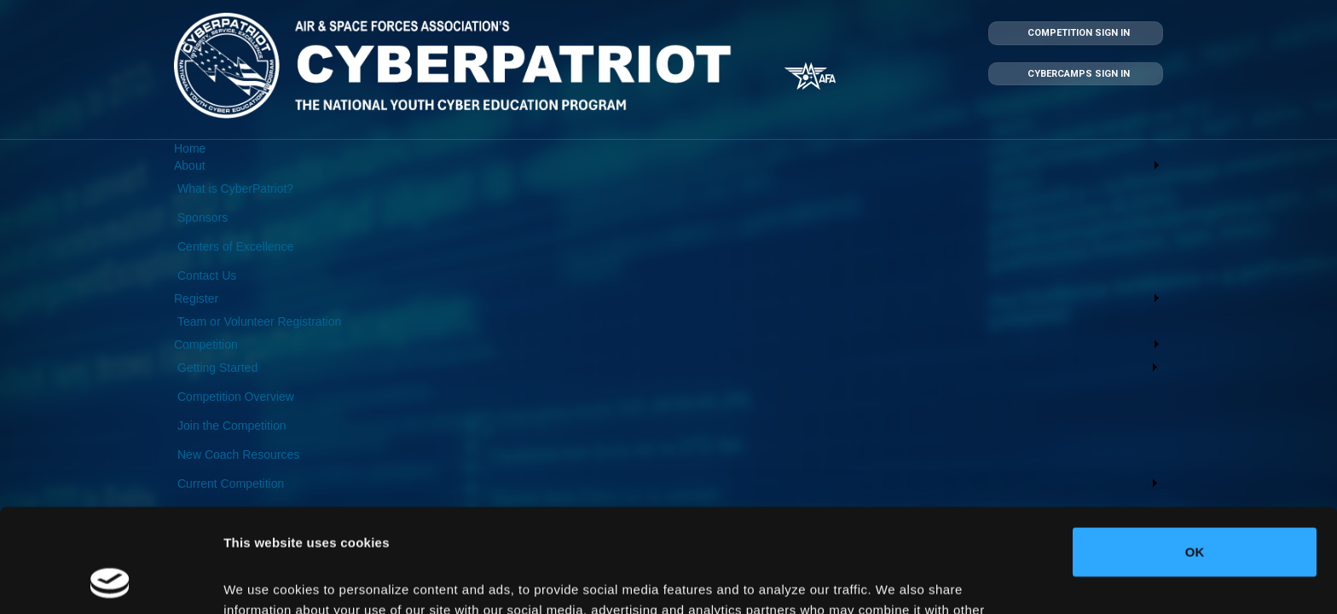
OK (1195, 455)
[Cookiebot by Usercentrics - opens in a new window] (110, 581)
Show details (263, 580)
